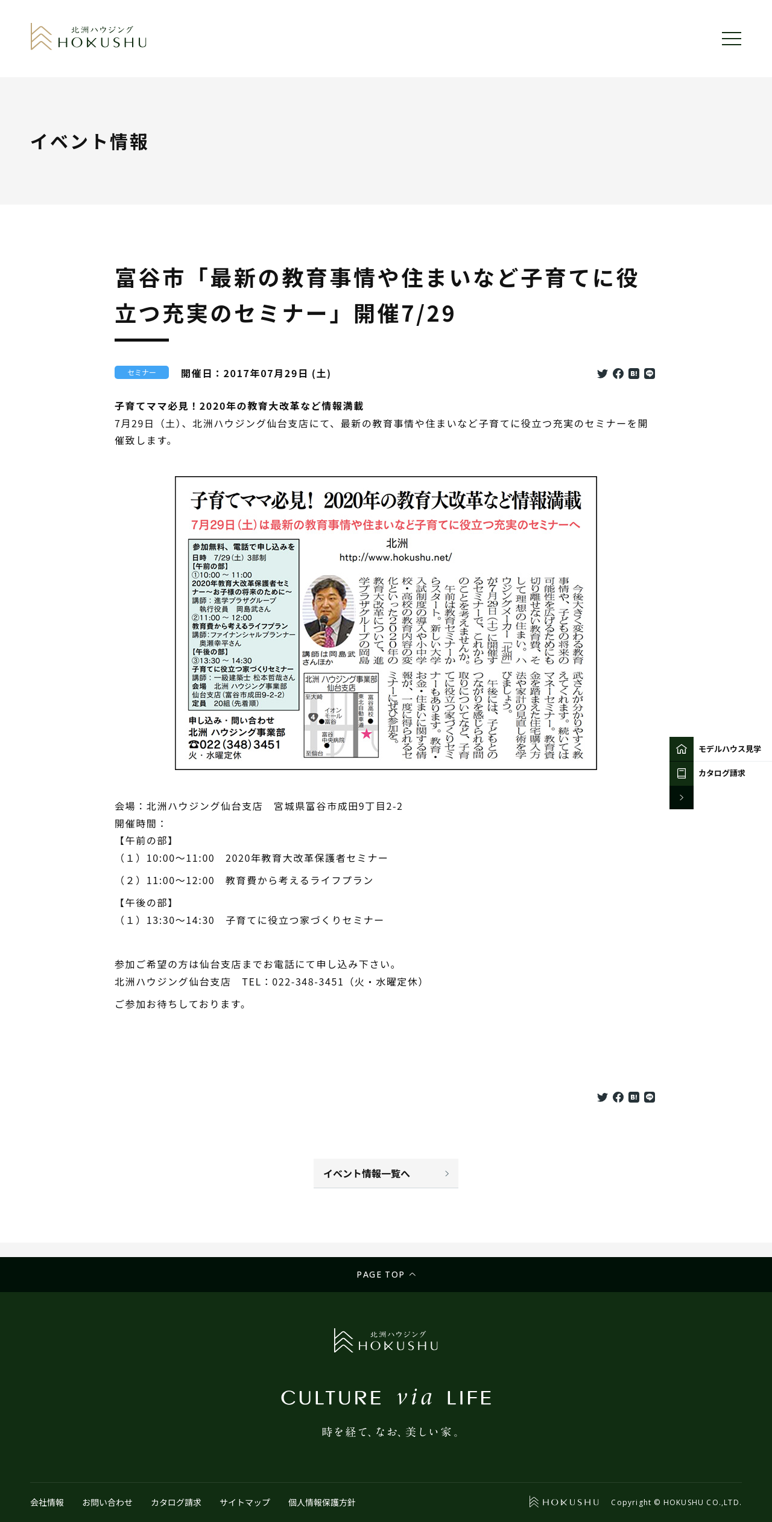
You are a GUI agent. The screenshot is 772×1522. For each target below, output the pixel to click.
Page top (380, 1274)
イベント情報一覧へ (366, 1173)
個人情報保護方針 (322, 1502)
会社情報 (47, 1502)
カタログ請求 (176, 1502)
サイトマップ (245, 1502)
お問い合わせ (107, 1502)
